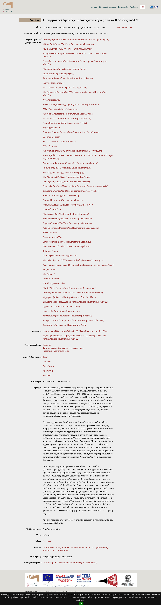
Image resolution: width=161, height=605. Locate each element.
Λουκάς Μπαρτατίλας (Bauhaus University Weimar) (66, 181)
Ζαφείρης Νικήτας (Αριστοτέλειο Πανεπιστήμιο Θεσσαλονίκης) (71, 132)
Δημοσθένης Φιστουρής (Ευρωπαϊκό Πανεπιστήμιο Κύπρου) (70, 163)
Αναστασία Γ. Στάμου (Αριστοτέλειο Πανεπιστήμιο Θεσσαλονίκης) (72, 150)
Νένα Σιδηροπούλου (52, 209)
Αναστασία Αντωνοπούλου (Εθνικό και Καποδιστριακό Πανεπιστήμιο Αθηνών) (78, 265)
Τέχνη (45, 357)
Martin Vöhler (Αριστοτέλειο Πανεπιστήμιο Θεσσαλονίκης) (69, 288)
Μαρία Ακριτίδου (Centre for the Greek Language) (66, 214)
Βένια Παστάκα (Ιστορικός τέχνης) (58, 73)
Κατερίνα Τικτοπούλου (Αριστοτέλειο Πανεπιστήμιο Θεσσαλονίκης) (73, 320)
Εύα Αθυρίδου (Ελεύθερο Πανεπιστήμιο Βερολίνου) (66, 177)
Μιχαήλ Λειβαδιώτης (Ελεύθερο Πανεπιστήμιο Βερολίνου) (69, 297)
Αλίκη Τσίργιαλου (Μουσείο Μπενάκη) (60, 109)
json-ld (125, 27)
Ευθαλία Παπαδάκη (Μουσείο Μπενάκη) (61, 195)
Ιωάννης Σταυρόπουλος (53, 83)
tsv (131, 27)
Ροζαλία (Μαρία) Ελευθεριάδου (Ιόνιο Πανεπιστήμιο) (67, 167)
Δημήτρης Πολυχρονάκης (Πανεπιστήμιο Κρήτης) (65, 325)
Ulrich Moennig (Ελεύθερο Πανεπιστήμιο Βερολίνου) (67, 241)
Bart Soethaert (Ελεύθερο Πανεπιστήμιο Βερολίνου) (66, 246)
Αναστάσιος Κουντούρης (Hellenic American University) (68, 78)
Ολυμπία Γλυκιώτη (51, 137)
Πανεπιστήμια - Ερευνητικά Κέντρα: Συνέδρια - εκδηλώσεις (70, 562)
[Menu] (142, 7)
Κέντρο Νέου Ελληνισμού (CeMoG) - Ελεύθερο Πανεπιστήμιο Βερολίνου (75, 331)
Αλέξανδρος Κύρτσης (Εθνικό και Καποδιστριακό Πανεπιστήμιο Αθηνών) (76, 39)
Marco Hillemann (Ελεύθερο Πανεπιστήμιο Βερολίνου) (67, 218)
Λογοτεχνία (48, 370)
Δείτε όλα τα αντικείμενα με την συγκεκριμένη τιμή (63, 348)
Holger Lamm (49, 269)
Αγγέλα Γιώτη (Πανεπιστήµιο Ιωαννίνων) (61, 306)
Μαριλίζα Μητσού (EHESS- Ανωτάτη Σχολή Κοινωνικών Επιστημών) (73, 260)
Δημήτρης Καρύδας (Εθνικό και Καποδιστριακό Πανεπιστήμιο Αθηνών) (75, 301)
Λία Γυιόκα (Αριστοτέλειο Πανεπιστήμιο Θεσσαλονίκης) (68, 113)
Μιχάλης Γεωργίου (51, 127)
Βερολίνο (47, 345)
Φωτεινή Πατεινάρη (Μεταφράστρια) (60, 255)
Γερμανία (47, 361)
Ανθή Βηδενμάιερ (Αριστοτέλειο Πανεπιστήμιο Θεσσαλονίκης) (71, 228)
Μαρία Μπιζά (49, 274)
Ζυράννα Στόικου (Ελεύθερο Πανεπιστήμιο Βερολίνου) (67, 223)
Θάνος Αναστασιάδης (52, 237)
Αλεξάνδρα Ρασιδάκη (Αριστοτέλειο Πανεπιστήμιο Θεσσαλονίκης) (73, 292)
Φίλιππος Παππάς (51, 251)
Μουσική (47, 375)
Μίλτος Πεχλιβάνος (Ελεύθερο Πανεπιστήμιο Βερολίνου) (68, 44)
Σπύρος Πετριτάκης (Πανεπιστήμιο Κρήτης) (63, 200)
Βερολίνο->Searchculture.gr (56, 351)
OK (81, 603)
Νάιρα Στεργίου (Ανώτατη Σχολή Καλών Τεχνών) (65, 123)
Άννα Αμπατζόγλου (51, 100)
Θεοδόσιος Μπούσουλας (54, 283)
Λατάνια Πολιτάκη (51, 278)
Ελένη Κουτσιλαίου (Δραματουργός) (59, 141)
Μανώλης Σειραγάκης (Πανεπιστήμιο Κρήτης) (63, 172)
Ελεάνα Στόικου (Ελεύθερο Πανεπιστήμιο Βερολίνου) (67, 118)
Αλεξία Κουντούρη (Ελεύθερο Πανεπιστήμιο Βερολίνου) (68, 204)
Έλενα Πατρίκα (50, 232)
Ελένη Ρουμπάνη (50, 146)
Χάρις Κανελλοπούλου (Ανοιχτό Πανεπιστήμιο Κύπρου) (68, 48)
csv (118, 27)
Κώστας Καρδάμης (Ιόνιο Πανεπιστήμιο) (61, 311)
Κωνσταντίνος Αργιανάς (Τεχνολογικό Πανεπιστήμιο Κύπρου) (71, 104)
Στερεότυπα (48, 366)
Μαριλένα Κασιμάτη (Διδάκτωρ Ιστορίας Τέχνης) (65, 69)
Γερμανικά (47, 541)
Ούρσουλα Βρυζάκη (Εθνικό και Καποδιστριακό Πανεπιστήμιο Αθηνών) (75, 186)
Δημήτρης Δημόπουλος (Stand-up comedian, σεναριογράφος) (71, 191)
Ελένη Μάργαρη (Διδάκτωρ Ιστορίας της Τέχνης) (65, 87)
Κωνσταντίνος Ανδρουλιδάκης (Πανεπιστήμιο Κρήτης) (67, 315)
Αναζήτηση (134, 7)
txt (135, 27)
